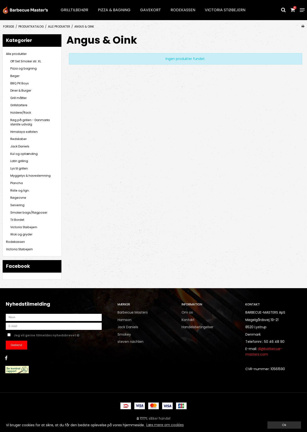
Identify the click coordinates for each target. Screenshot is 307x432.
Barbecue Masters (133, 312)
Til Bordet (17, 220)
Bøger (14, 76)
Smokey (124, 334)
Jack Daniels (19, 146)
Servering (17, 205)
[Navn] (54, 317)
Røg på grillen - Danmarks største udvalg (30, 122)
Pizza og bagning (23, 68)
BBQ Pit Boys (19, 83)
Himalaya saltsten (24, 132)
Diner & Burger (20, 90)
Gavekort (150, 10)
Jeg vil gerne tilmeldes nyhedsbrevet (61, 334)
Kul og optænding (24, 154)
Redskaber (18, 139)
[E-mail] (54, 326)
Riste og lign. (20, 190)
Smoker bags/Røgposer (28, 212)
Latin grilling (19, 161)
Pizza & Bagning (114, 10)
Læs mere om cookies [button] (165, 424)
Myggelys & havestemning (30, 176)
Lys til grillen (19, 168)
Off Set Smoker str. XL (25, 61)
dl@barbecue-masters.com (263, 351)
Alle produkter (16, 54)
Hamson (124, 319)
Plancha (16, 183)
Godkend (16, 345)
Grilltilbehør (74, 10)
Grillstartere (18, 105)
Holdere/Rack (20, 113)
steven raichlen (130, 341)
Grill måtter (18, 98)
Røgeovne (18, 198)
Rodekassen (183, 10)
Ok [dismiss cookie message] (284, 425)
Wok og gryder (21, 234)
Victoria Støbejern (225, 10)
